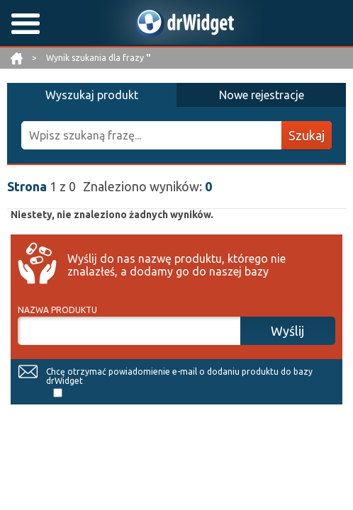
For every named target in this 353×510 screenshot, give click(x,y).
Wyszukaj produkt (91, 95)
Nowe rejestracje (261, 95)
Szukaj (306, 135)
